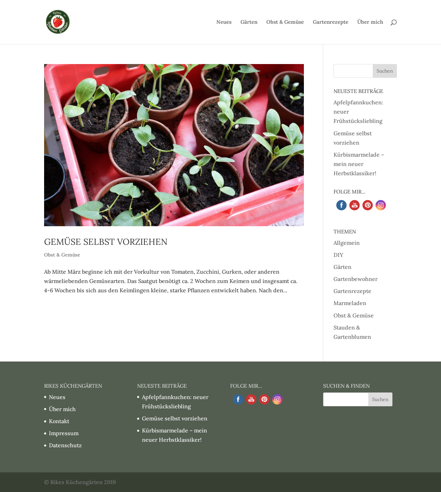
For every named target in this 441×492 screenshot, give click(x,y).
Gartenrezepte (330, 22)
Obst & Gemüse (285, 22)
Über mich (370, 22)
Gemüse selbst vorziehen (105, 241)
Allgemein (347, 242)
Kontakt (59, 421)
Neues (224, 22)
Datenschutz (65, 445)
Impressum (64, 433)
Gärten (248, 22)
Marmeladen (350, 303)
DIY (338, 254)
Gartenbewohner (356, 278)
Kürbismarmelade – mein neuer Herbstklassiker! (359, 164)
